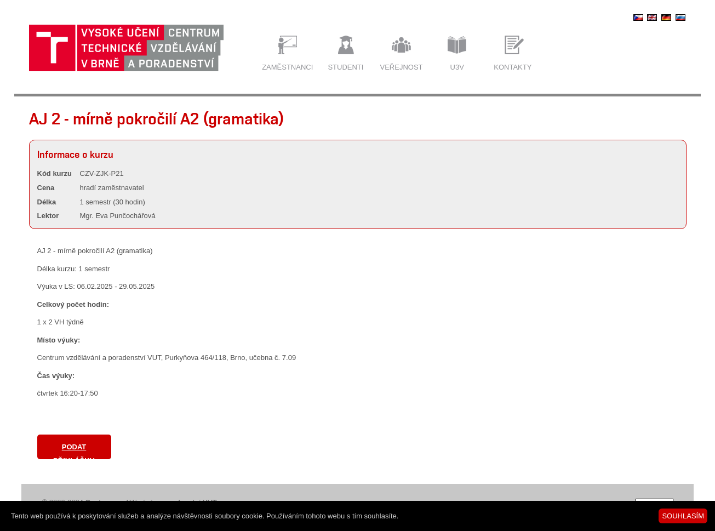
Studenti (345, 67)
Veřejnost (401, 67)
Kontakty (512, 67)
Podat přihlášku (74, 451)
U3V (457, 67)
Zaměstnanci (287, 67)
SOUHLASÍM (683, 516)
